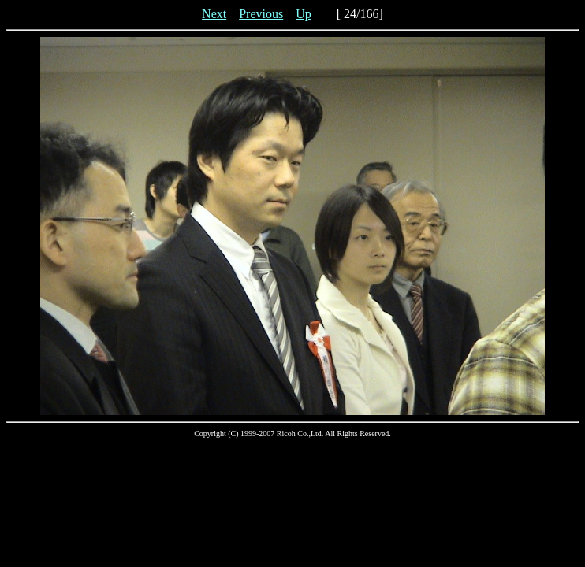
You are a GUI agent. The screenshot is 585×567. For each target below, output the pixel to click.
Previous (261, 13)
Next (214, 13)
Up (303, 13)
